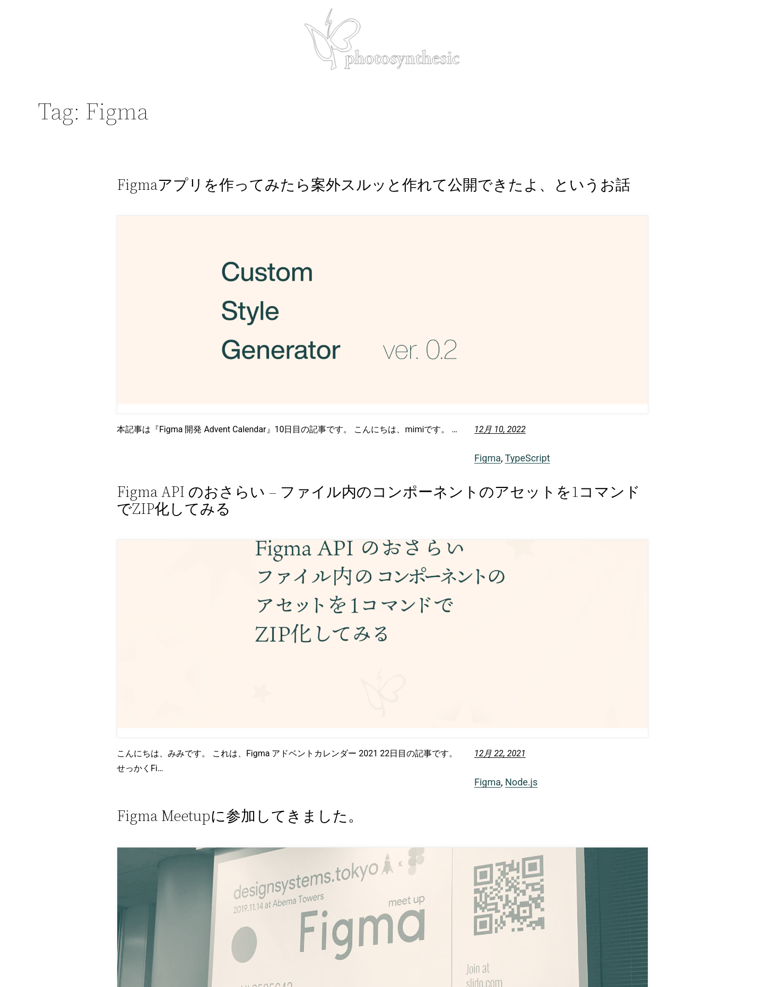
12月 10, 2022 (500, 429)
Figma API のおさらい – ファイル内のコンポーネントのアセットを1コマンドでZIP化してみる (378, 500)
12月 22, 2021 (500, 753)
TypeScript (527, 458)
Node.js (521, 782)
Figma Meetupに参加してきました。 (240, 815)
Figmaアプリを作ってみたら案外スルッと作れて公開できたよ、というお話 (373, 184)
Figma (487, 458)
